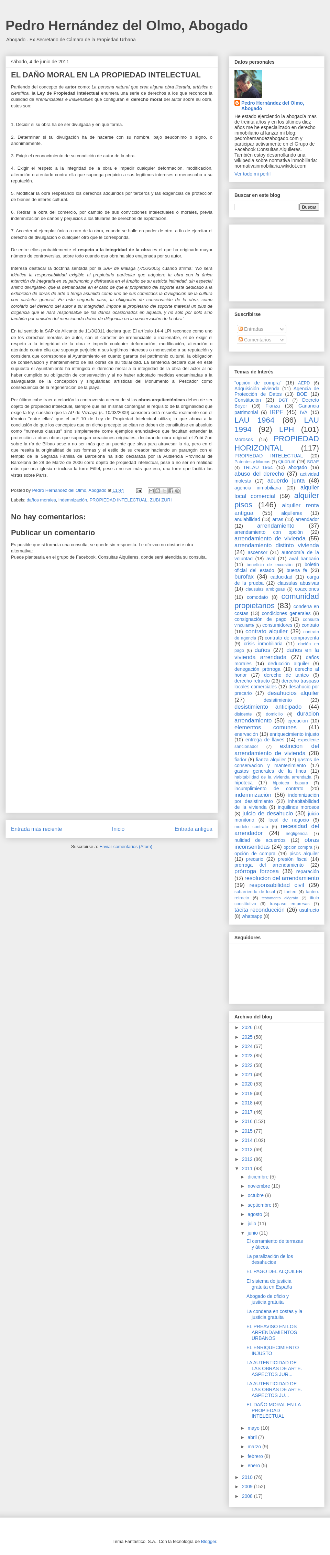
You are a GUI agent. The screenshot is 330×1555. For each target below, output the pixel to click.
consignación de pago (260, 619)
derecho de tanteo (286, 675)
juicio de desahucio (267, 813)
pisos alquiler (304, 853)
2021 (248, 1074)
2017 (248, 1112)
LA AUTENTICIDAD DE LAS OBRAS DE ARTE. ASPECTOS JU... (274, 1389)
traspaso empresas (290, 903)
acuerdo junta (286, 480)
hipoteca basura (290, 783)
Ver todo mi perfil (252, 174)
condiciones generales (286, 613)
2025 (248, 1037)
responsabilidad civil (276, 885)
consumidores (277, 625)
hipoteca (243, 782)
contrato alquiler (266, 631)
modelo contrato (251, 826)
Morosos (243, 439)
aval (270, 558)
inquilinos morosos (298, 807)
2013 (248, 1149)
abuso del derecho (259, 473)
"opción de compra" (258, 382)
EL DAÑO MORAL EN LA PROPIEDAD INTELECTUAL (273, 1410)
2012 (248, 1159)
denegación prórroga (257, 669)
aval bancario (304, 558)
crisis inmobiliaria (263, 643)
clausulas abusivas (298, 583)
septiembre (260, 1205)
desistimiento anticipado (267, 707)
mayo (254, 1428)
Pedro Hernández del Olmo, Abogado (127, 25)
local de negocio (288, 820)
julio (252, 1223)
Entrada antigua (193, 829)
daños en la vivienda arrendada (276, 653)
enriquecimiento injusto (294, 734)
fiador (240, 759)
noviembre (259, 1186)
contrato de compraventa (292, 638)
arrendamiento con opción (268, 532)
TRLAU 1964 (258, 467)
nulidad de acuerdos (260, 840)
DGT (283, 400)
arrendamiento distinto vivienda (276, 545)
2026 (248, 1027)
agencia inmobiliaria (257, 487)
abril (253, 1437)
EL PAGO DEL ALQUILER (274, 1271)
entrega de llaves (264, 739)
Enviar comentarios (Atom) (125, 846)
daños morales (41, 500)
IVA (304, 412)
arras (277, 519)
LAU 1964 (254, 420)
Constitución (247, 400)
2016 (248, 1121)
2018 (248, 1103)
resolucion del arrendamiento (281, 878)
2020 (248, 1084)
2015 (248, 1131)
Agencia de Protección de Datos (276, 391)
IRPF (276, 412)
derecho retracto (252, 681)
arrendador (307, 519)
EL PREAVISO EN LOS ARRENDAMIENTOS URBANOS (271, 1332)
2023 (248, 1055)
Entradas (251, 329)
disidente (243, 714)
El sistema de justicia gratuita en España (269, 1284)
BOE (302, 394)
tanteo (290, 891)
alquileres (291, 513)
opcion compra (298, 847)
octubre (256, 1195)
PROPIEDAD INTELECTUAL (118, 500)
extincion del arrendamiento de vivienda (276, 749)
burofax (244, 576)
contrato (310, 625)
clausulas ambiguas (265, 589)
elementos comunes (265, 727)
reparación (307, 871)
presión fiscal (292, 859)
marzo (255, 1446)
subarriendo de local (254, 891)
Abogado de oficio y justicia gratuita (267, 1299)
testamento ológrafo (280, 898)
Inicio (118, 829)
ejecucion (298, 720)
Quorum (287, 461)
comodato (257, 597)
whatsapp (252, 916)
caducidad (282, 577)
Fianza (272, 406)
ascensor (257, 552)
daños (262, 650)
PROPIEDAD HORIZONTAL (276, 443)
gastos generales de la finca (270, 771)
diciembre (259, 1177)
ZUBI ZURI (161, 500)
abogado (297, 467)
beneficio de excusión (269, 564)
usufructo (309, 910)
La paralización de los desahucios (269, 1259)
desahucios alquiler (293, 693)
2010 (248, 1477)
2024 (248, 1046)
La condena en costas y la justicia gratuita (274, 1314)
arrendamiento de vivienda (270, 538)
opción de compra (254, 853)
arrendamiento (275, 525)
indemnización (72, 500)
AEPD (304, 383)
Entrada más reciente (36, 829)
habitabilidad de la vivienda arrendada (272, 777)
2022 (248, 1065)
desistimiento (278, 700)
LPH (286, 429)
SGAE (313, 461)
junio (253, 1233)
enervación (246, 734)
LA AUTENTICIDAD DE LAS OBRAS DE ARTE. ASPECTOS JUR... (274, 1368)
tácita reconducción (259, 910)
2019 (248, 1093)
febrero (256, 1456)
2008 (248, 1496)
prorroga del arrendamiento (269, 865)
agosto (255, 1214)
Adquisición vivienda (256, 388)
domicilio (274, 714)
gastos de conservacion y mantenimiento (276, 762)
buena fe (297, 570)
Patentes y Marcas (252, 461)
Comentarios (255, 339)
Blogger (208, 1541)
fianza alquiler (271, 759)
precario (254, 859)
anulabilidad (247, 519)
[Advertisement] (111, 764)
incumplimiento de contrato (269, 788)
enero (254, 1465)
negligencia (297, 833)
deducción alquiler (288, 663)
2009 (248, 1486)
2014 (248, 1140)
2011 (248, 1168)
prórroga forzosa (256, 871)
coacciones (307, 589)
